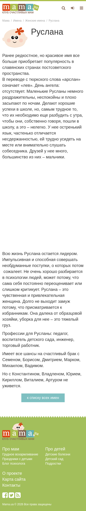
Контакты (11, 485)
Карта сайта (13, 479)
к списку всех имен (43, 398)
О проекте (12, 473)
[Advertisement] (43, 205)
